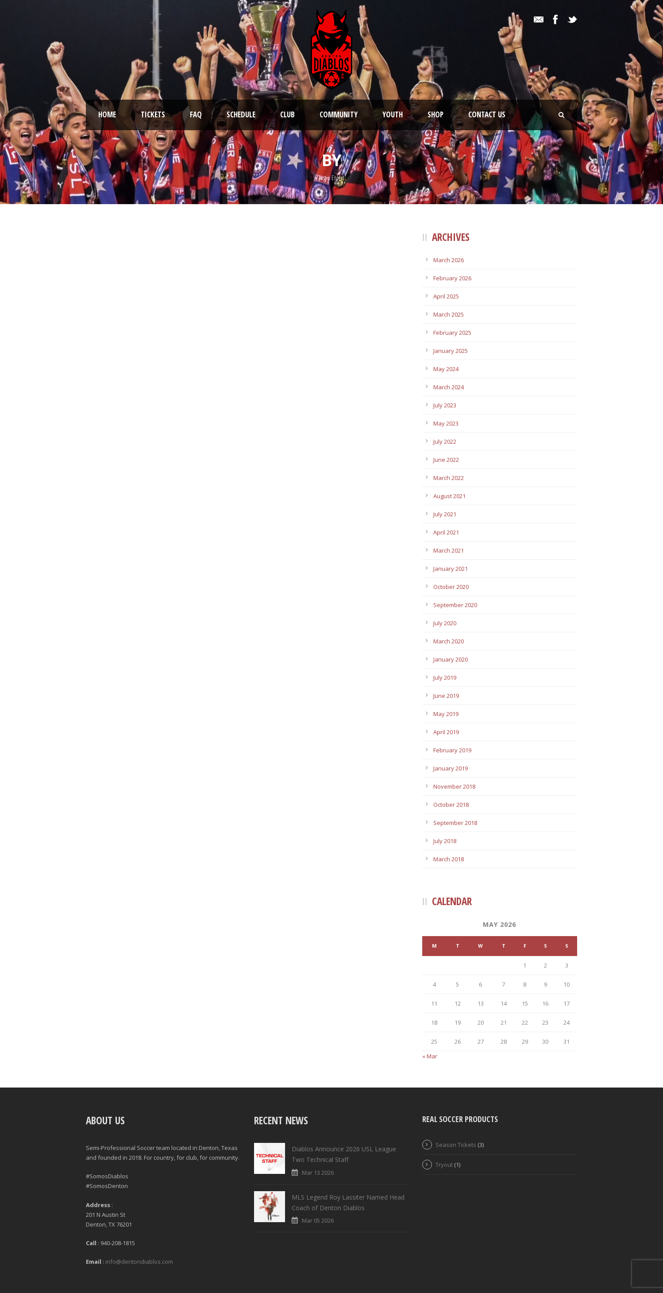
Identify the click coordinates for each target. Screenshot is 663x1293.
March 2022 (448, 478)
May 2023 (446, 423)
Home (107, 114)
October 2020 (451, 587)
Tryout (444, 1165)
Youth (392, 114)
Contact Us (486, 114)
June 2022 (446, 460)
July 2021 (444, 514)
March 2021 (448, 550)
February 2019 (452, 750)
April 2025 (446, 296)
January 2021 (450, 569)
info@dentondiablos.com (139, 1262)
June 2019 (446, 696)
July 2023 (444, 405)
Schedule (241, 114)
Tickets (153, 114)
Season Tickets (456, 1145)
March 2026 (448, 260)
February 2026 (452, 278)
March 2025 (448, 314)
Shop (435, 114)
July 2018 (444, 841)
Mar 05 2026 (318, 1220)
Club (287, 114)
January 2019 (450, 768)
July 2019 (444, 677)
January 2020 (450, 659)
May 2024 (446, 369)
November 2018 (454, 786)
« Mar (429, 1056)
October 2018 (451, 805)
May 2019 (446, 714)
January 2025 (450, 351)
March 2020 (448, 641)
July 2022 (444, 441)
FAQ (196, 114)
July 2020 (444, 623)
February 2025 (452, 333)
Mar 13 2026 (318, 1173)
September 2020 (455, 605)
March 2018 (448, 859)
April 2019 (446, 732)
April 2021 (446, 532)
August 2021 (449, 496)
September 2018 (455, 823)
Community (339, 114)
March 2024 (448, 387)
